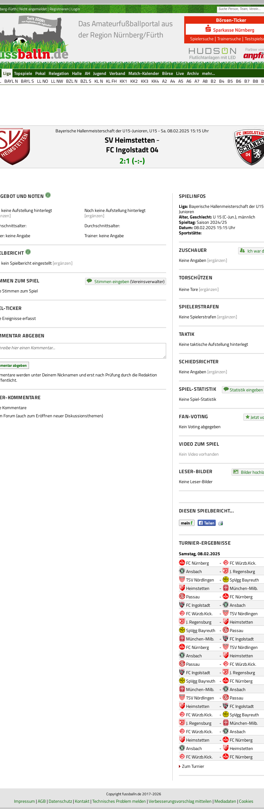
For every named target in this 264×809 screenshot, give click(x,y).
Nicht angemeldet (33, 9)
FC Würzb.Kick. (243, 563)
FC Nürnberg (197, 563)
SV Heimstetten (130, 139)
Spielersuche (202, 38)
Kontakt (82, 801)
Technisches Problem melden (119, 801)
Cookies (246, 801)
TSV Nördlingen (200, 579)
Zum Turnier (193, 766)
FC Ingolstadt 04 (132, 149)
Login (75, 9)
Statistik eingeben (246, 389)
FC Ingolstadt (198, 605)
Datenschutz (60, 801)
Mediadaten (225, 801)
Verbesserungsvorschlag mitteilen (180, 801)
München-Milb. (244, 588)
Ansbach (194, 571)
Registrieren (59, 9)
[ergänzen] (94, 215)
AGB (42, 801)
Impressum (24, 801)
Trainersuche (229, 38)
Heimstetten (197, 588)
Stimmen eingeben (111, 281)
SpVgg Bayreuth (244, 579)
